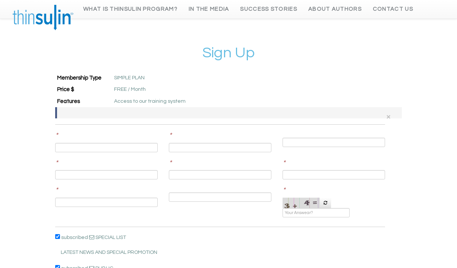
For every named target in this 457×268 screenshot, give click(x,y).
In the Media (209, 9)
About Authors (335, 9)
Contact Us (393, 9)
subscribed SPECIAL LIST (90, 237)
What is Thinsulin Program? (130, 9)
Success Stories (268, 9)
